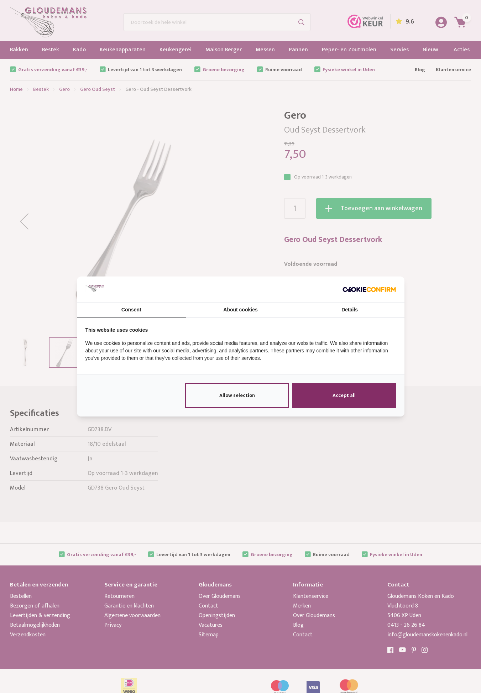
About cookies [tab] (240, 309)
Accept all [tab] (344, 395)
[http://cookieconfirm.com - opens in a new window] (369, 289)
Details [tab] (349, 309)
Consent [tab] (131, 309)
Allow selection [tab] (237, 395)
